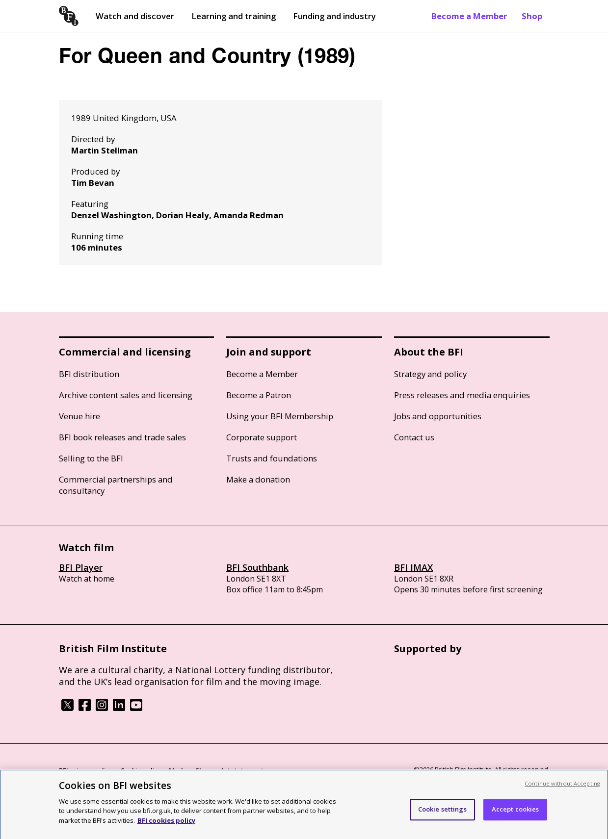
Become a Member (469, 16)
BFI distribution (89, 374)
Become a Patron (258, 395)
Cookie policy (140, 770)
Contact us (414, 437)
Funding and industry (334, 16)
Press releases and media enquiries (462, 395)
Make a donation (258, 479)
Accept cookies (515, 813)
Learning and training (233, 16)
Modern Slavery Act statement (216, 770)
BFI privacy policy (86, 770)
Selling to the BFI (91, 458)
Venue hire (79, 416)
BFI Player (81, 567)
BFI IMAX (413, 567)
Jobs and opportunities (437, 416)
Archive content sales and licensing (125, 395)
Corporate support (261, 437)
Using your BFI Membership (279, 416)
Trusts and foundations (271, 458)
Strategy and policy (430, 374)
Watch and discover (135, 16)
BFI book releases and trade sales (122, 437)
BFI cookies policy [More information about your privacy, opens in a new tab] (166, 824)
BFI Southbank (257, 567)
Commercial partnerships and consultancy (116, 485)
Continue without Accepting (562, 787)
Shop (532, 16)
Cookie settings (442, 813)
